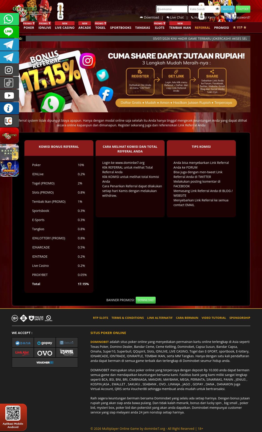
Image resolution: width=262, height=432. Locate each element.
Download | (153, 17)
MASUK (228, 9)
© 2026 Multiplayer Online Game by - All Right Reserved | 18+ (146, 428)
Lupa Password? (236, 17)
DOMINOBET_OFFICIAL (9, 57)
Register (124, 125)
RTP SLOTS (100, 318)
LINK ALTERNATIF (160, 318)
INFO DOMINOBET (9, 108)
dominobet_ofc (9, 70)
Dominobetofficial (9, 44)
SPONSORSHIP (239, 318)
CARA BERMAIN (187, 318)
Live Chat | (179, 17)
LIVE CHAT (9, 121)
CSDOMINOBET (9, 32)
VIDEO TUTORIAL (214, 318)
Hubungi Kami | (207, 17)
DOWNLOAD (146, 300)
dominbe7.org (154, 428)
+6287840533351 (9, 19)
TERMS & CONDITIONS (128, 318)
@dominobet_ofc (9, 83)
